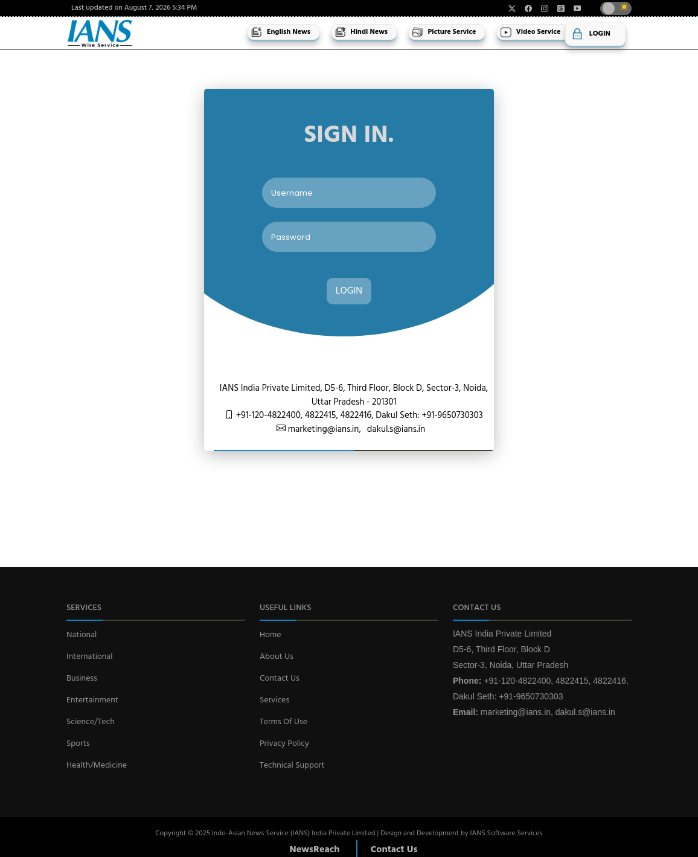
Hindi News (361, 32)
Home (270, 635)
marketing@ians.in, (323, 429)
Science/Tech (90, 722)
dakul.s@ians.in (396, 429)
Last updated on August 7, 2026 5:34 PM (134, 8)
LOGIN (349, 291)
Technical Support (292, 765)
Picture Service (444, 32)
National (81, 635)
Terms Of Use (283, 722)
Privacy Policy (284, 744)
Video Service (530, 32)
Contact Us (279, 678)
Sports (78, 744)
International (89, 657)
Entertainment (92, 700)
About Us (276, 657)
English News (280, 32)
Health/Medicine (96, 765)
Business (81, 678)
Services (274, 700)
